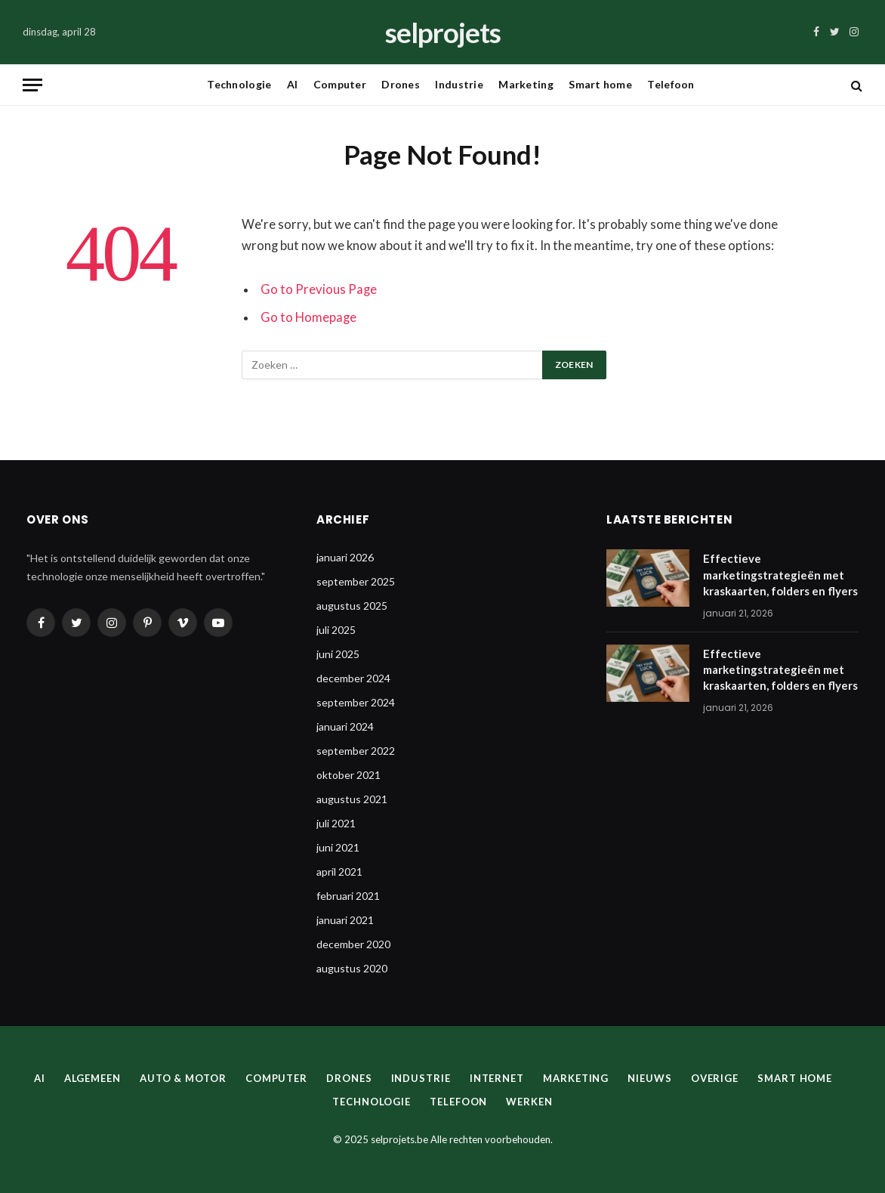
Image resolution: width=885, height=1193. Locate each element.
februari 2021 (348, 895)
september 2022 (355, 750)
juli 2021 (336, 823)
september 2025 (355, 581)
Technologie (239, 84)
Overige (715, 1078)
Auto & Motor (183, 1078)
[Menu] (32, 85)
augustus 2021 (351, 799)
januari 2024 (345, 726)
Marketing (526, 84)
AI (292, 84)
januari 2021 (345, 919)
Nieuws (649, 1078)
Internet (497, 1078)
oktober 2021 (348, 774)
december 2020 (353, 944)
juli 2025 (336, 629)
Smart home (600, 84)
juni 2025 (337, 653)
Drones (400, 84)
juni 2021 (337, 847)
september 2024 (355, 702)
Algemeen (92, 1078)
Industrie (459, 84)
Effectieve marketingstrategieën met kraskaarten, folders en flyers (780, 575)
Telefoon (670, 84)
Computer (339, 84)
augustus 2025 (351, 605)
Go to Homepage (308, 317)
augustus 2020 (351, 968)
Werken (529, 1102)
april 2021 (339, 871)
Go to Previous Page (319, 289)
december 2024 (353, 678)
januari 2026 (345, 557)
